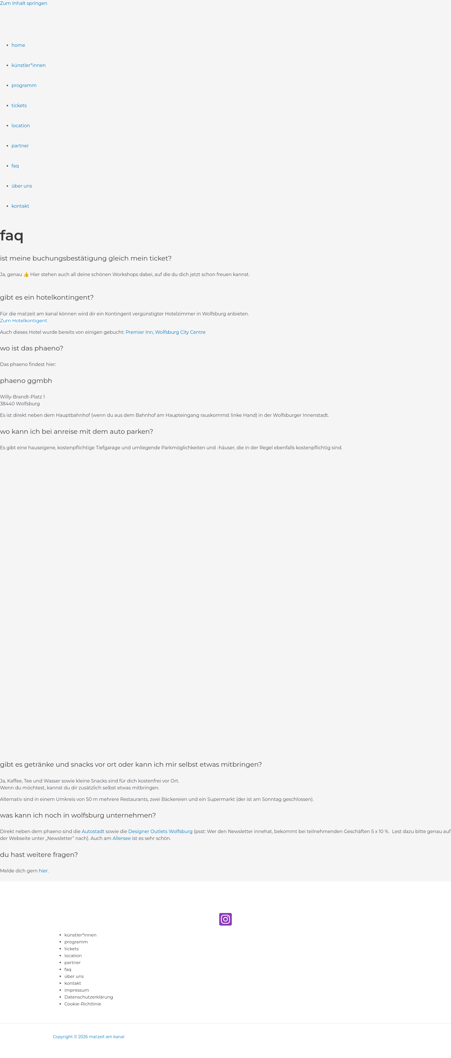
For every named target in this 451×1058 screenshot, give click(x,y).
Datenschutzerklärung (88, 997)
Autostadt (93, 831)
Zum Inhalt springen (23, 3)
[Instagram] (225, 925)
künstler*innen (29, 65)
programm (24, 85)
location (21, 125)
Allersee (121, 838)
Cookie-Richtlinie (82, 1004)
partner (20, 146)
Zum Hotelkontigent (23, 320)
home (18, 45)
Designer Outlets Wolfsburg (160, 831)
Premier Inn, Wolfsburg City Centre (166, 332)
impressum (76, 990)
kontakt (20, 206)
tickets (19, 105)
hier (43, 871)
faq (15, 166)
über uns (22, 186)
